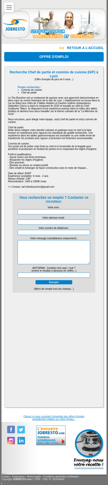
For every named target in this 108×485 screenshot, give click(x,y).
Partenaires (18, 476)
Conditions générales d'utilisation (61, 476)
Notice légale (34, 476)
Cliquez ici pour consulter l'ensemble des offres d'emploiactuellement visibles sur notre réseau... (54, 417)
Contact (5, 476)
